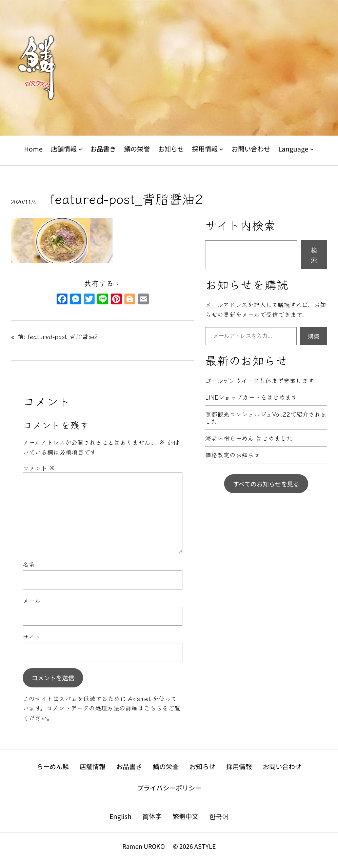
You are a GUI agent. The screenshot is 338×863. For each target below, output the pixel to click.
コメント (39, 467)
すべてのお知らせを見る (266, 483)
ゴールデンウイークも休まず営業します (259, 380)
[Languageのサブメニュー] (312, 149)
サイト (32, 636)
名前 (29, 564)
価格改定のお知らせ (232, 455)
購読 (313, 336)
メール (32, 600)
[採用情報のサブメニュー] (221, 149)
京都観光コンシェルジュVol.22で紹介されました (266, 417)
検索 (314, 254)
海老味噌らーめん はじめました (249, 438)
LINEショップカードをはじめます (251, 397)
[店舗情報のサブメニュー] (80, 149)
